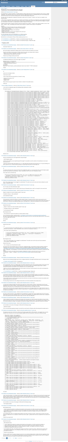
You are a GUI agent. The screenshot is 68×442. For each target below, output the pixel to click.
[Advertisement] (58, 28)
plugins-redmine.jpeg (8, 261)
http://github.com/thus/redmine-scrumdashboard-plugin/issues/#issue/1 (33, 215)
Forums (33, 6)
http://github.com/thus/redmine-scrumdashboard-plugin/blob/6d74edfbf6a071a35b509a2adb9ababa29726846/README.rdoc (26, 248)
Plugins (5, 8)
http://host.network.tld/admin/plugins (24, 252)
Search (43, 2)
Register (65, 0)
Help (7, 0)
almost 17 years (29, 44)
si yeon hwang (23, 69)
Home (2, 0)
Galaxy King (23, 57)
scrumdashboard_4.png (7, 40)
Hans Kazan (23, 48)
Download (8, 6)
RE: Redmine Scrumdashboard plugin (9, 44)
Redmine (30, 441)
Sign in (63, 0)
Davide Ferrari (23, 44)
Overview (3, 6)
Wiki (29, 6)
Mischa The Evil (24, 203)
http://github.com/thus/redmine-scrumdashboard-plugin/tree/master (13, 35)
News (26, 6)
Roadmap (18, 6)
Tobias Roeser (20, 85)
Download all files (49, 38)
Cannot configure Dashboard (7, 85)
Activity (13, 6)
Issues (22, 6)
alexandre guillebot (24, 310)
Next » (16, 438)
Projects (4, 0)
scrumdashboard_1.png (15, 39)
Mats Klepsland (24, 155)
